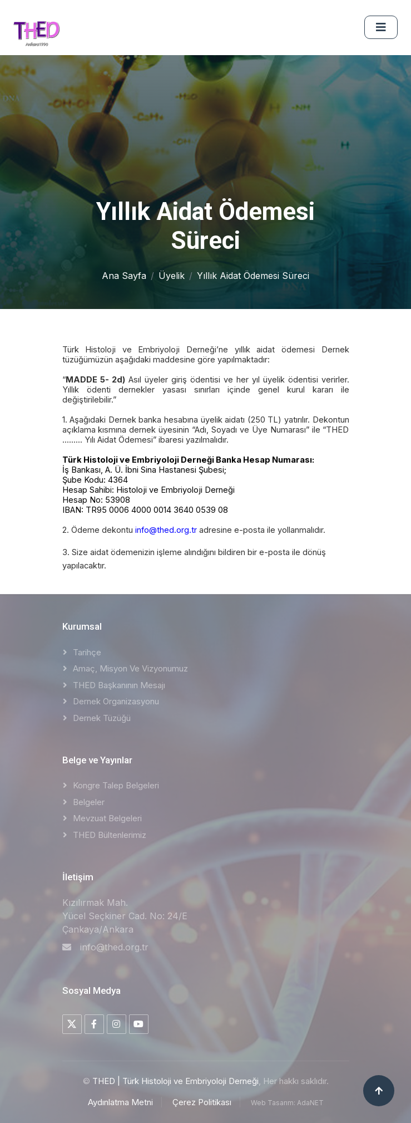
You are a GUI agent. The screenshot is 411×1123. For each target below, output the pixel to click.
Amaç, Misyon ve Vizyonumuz (130, 668)
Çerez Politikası (201, 1102)
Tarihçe (87, 652)
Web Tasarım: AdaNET (287, 1103)
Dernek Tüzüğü (102, 718)
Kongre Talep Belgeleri (116, 785)
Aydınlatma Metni (120, 1102)
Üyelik (172, 275)
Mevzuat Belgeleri (107, 818)
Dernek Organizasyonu (116, 701)
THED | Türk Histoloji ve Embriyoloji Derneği (175, 1081)
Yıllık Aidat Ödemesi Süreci (253, 275)
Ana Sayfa (124, 275)
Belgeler (89, 802)
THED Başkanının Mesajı (119, 685)
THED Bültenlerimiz (109, 835)
